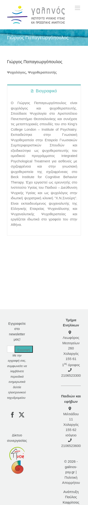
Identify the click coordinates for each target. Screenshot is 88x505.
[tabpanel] (44, 166)
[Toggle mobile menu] (78, 8)
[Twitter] (21, 415)
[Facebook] (12, 415)
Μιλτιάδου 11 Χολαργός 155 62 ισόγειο (71, 424)
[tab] (44, 91)
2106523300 (71, 375)
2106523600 (71, 446)
